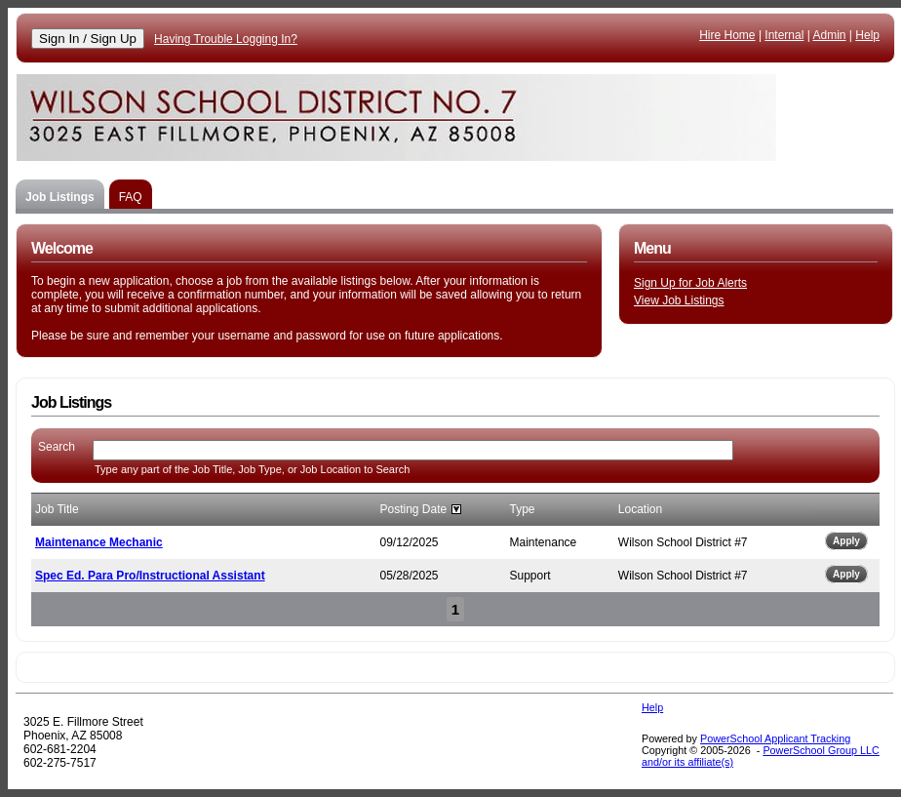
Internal (783, 35)
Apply (846, 541)
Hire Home (727, 35)
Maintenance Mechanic (99, 542)
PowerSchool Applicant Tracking (775, 738)
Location (640, 509)
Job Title (57, 509)
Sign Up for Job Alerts (690, 283)
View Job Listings (679, 300)
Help (867, 35)
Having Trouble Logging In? (225, 39)
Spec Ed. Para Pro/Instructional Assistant (150, 575)
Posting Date (413, 509)
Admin (829, 35)
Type (522, 509)
